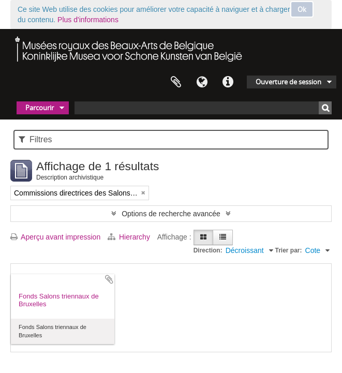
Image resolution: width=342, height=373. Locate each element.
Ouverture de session (288, 81)
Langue (202, 82)
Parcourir (39, 107)
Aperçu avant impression (55, 237)
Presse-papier (176, 82)
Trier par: (288, 250)
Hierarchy (130, 237)
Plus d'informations (87, 20)
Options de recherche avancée (171, 214)
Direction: (208, 250)
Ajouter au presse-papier (109, 279)
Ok (302, 9)
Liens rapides (228, 82)
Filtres (35, 139)
